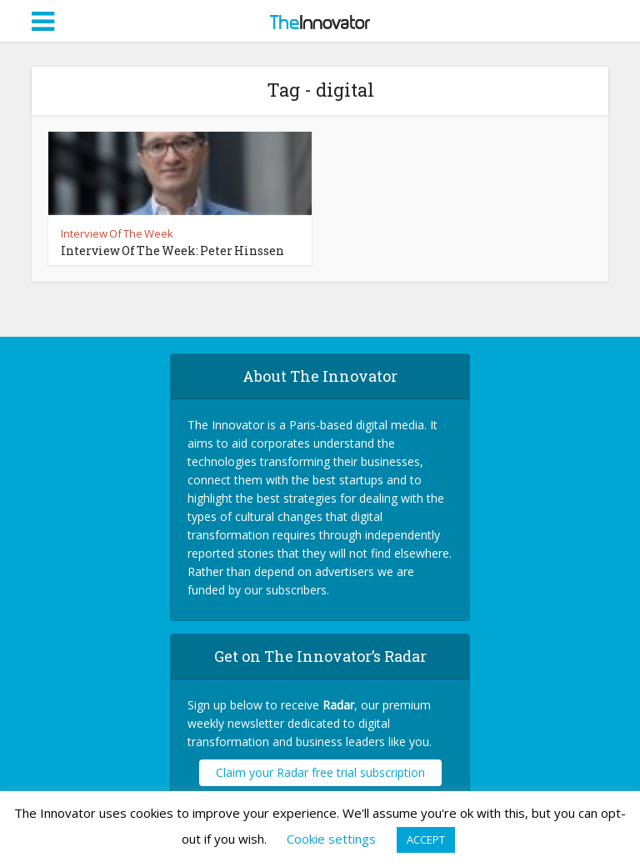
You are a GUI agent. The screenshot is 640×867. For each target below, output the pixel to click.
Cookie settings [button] (331, 838)
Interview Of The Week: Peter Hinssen (172, 250)
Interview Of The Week (117, 233)
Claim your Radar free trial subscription (320, 772)
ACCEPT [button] (426, 839)
